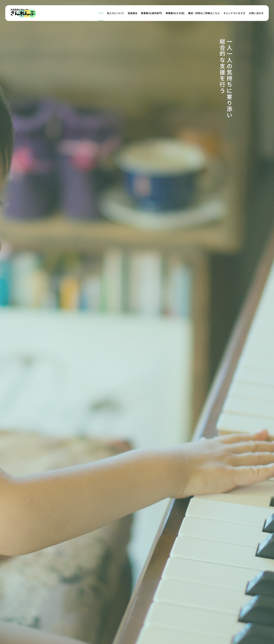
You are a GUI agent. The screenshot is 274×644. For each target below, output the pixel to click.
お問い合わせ (256, 13)
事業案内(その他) (175, 13)
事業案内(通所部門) (151, 13)
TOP (100, 13)
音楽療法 (132, 13)
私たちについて (115, 13)
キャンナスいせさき (234, 13)
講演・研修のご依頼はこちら (204, 13)
